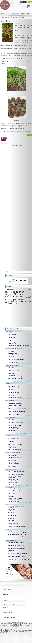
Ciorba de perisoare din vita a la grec (16, 411)
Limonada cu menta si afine (14, 514)
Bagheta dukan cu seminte (14, 386)
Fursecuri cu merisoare (13, 547)
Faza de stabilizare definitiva (19, 17)
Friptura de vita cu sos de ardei (15, 376)
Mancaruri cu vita (20, 296)
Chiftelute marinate (12, 430)
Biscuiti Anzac (11, 550)
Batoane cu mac (11, 337)
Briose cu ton (11, 436)
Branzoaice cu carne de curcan (15, 498)
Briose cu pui (11, 356)
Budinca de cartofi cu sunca (14, 425)
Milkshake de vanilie (12, 517)
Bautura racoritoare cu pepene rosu (16, 506)
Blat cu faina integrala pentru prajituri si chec (18, 345)
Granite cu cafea (12, 510)
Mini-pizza (10, 391)
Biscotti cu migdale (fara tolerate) (15, 342)
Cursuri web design (6, 589)
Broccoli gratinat (11, 424)
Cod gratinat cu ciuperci (13, 440)
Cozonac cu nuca (12, 551)
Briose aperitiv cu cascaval (14, 501)
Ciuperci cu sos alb (12, 460)
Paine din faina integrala (13, 392)
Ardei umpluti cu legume (13, 421)
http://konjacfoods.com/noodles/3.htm (15, 131)
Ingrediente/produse (9, 294)
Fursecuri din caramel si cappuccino (16, 545)
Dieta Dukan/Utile (5, 143)
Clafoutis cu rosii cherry (13, 463)
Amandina (10, 332)
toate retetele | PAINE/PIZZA (25, 398)
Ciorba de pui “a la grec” (13, 414)
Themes (4, 592)
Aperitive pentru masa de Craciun (16, 554)
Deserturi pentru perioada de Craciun (16, 556)
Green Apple (11, 512)
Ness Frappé (11, 520)
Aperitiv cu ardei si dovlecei (14, 488)
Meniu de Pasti (13, 298)
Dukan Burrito (11, 373)
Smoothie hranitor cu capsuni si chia (16, 526)
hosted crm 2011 (3, 632)
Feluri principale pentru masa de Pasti (17, 532)
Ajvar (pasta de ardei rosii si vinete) (16, 454)
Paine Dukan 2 (11, 395)
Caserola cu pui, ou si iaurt (14, 362)
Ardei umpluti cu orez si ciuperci (15, 422)
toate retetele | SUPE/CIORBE (25, 416)
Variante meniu (11, 303)
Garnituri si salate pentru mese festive (17, 534)
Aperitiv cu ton (11, 493)
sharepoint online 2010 (23, 630)
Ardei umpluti (11, 351)
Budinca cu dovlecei (12, 455)
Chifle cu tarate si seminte (14, 387)
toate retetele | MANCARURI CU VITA (23, 381)
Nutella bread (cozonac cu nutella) (16, 542)
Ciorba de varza (11, 477)
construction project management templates (9, 631)
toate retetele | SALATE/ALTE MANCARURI (21, 468)
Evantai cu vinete (12, 466)
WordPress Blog (5, 594)
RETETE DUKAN (8, 629)
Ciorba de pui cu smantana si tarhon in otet (18, 413)
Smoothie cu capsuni (13, 521)
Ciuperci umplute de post (14, 484)
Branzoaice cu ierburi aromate (15, 499)
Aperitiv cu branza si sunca (14, 490)
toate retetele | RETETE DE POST (24, 485)
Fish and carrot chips (13, 443)
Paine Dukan (11, 394)
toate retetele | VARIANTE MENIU (24, 433)
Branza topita (11, 496)
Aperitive (9, 290)
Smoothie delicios (12, 524)
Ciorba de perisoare (12, 410)
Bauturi (15, 290)
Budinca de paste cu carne (14, 427)
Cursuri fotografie (6, 587)
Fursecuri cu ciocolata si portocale (16, 544)
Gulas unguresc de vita (13, 380)
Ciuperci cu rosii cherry (13, 458)
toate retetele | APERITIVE (25, 502)
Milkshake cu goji (12, 515)
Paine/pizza (28, 298)
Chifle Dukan (11, 389)
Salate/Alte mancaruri (14, 301)
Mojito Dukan (11, 518)
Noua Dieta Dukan (20, 298)
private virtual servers (23, 631)
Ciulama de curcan (12, 432)
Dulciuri (20, 292)
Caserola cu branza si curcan (15, 357)
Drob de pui (10, 465)
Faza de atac (4, 13)
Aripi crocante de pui (13, 353)
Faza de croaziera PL (25, 13)
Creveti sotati (11, 441)
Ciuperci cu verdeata (13, 482)
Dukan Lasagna (11, 375)
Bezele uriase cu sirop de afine (15, 339)
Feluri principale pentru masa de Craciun (17, 553)
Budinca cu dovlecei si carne (14, 369)
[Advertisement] (16, 197)
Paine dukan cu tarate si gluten (15, 397)
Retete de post (11, 299)
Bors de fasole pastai (13, 402)
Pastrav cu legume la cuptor (14, 449)
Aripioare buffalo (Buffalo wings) (15, 354)
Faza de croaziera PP (13, 13)
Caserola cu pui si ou (13, 361)
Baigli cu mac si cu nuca (13, 335)
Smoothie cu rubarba (13, 523)
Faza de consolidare (5, 17)
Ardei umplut (11, 350)
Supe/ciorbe (27, 301)
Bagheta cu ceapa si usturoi (14, 384)
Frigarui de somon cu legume (15, 444)
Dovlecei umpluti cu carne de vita (15, 372)
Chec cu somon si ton (13, 438)
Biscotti (9, 340)
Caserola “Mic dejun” (13, 428)
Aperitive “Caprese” (12, 495)
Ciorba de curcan (12, 406)
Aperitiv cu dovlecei (12, 492)
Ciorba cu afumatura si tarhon (15, 405)
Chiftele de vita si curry (13, 370)
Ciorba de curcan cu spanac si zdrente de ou (18, 408)
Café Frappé (11, 507)
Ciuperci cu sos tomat (13, 480)
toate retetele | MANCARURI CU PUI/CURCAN (21, 363)
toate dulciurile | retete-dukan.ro (24, 346)
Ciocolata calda (11, 509)
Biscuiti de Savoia (12, 343)
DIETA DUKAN (21, 290)
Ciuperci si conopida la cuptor (15, 462)
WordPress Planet (6, 597)
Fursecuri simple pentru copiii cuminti (16, 548)
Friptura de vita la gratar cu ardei (15, 378)
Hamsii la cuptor (11, 446)
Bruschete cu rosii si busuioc (14, 476)
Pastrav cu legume (12, 447)
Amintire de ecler (12, 334)
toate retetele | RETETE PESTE (24, 450)
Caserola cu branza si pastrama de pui (17, 359)
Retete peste (21, 299)
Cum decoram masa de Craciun (15, 558)
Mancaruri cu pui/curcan (15, 295)
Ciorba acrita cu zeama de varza (15, 403)
